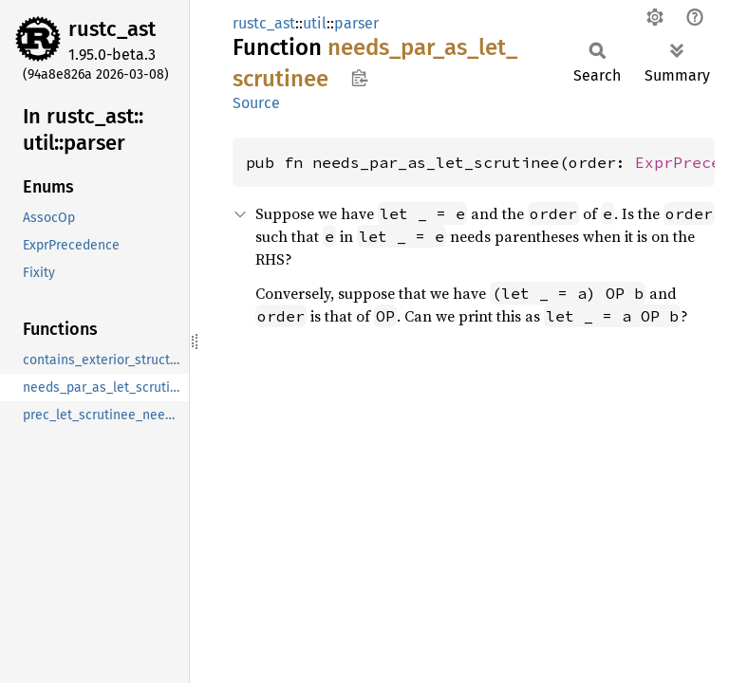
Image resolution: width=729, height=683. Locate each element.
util (315, 23)
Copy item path (359, 78)
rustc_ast (112, 29)
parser (356, 23)
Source (256, 103)
